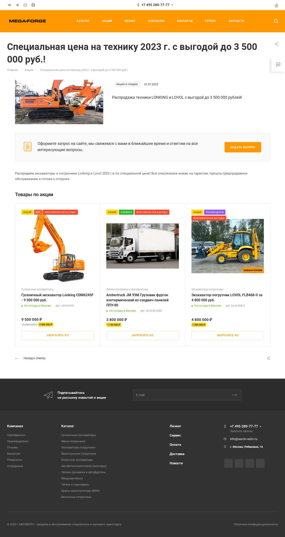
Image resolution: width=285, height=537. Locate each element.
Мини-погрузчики (73, 441)
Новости (176, 463)
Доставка (177, 454)
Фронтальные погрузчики (78, 453)
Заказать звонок (241, 431)
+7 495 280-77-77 (156, 5)
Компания (15, 426)
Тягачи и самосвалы (75, 484)
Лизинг (175, 426)
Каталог (67, 426)
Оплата (175, 445)
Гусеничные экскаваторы (78, 435)
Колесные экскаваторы (77, 459)
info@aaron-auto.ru (243, 439)
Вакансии (13, 453)
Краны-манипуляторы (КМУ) (80, 490)
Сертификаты (16, 435)
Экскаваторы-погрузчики (78, 447)
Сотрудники (15, 466)
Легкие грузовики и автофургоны (83, 472)
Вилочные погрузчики (76, 497)
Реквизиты (14, 459)
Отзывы (12, 447)
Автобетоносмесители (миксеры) (84, 466)
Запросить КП (58, 335)
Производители (17, 441)
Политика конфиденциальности (256, 524)
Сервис (175, 435)
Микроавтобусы (72, 478)
